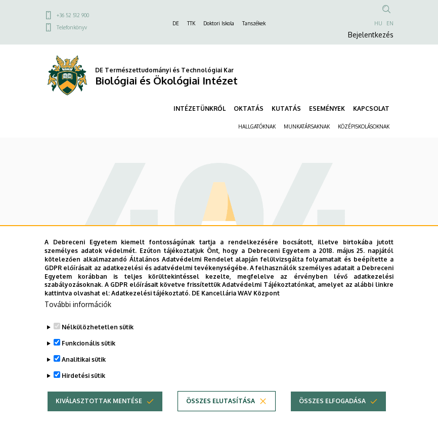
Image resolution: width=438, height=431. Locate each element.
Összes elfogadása (332, 403)
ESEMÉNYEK (327, 108)
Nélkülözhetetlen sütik (98, 329)
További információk (78, 307)
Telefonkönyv (72, 27)
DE (175, 23)
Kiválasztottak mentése (99, 403)
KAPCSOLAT (371, 108)
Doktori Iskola (218, 23)
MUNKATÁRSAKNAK (307, 126)
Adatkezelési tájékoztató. (150, 295)
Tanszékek (254, 23)
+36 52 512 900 (73, 15)
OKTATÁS (249, 108)
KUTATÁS (286, 108)
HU (378, 23)
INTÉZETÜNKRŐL (199, 108)
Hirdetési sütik (83, 378)
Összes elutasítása (220, 403)
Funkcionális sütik (88, 346)
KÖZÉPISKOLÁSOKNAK (363, 126)
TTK (191, 23)
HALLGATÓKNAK (257, 126)
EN (389, 23)
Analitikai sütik (84, 362)
